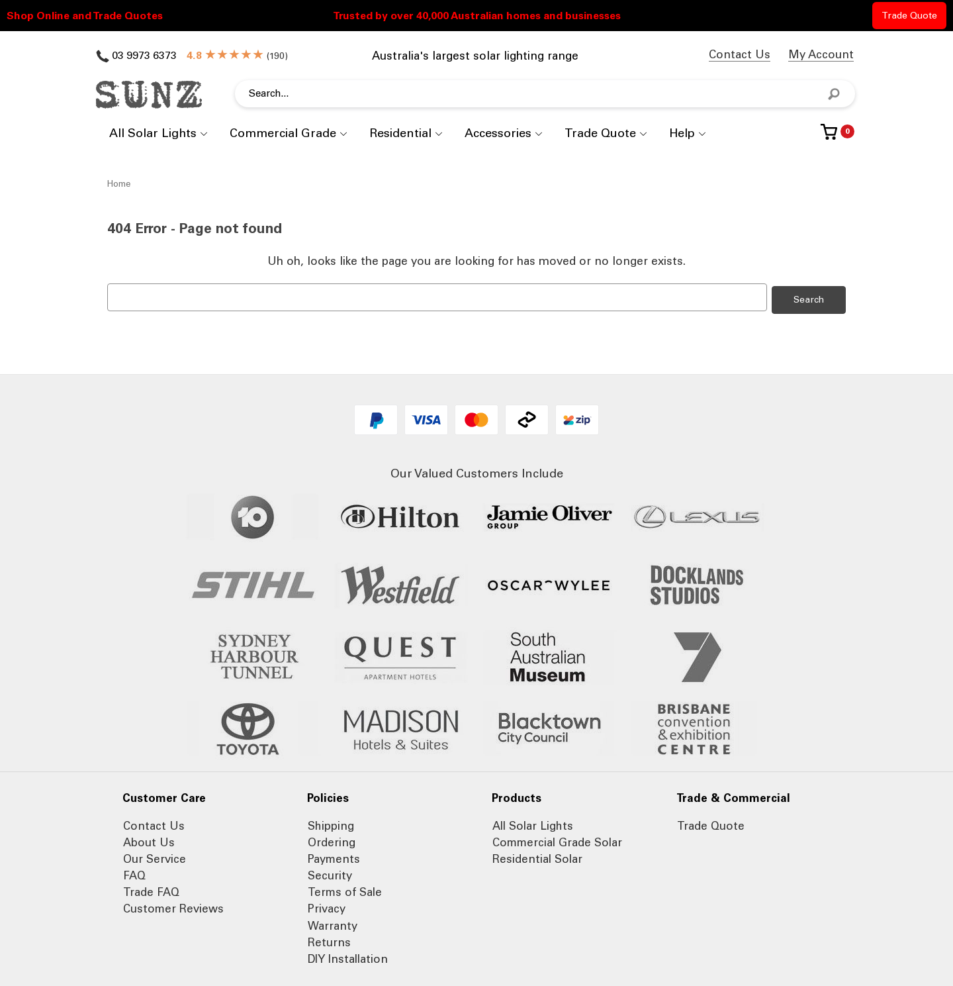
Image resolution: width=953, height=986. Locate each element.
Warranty (332, 923)
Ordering (331, 839)
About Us (149, 839)
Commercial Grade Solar (557, 839)
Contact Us (739, 54)
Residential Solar (537, 856)
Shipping (331, 823)
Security (330, 872)
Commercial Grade (283, 133)
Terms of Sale (345, 890)
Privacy (326, 906)
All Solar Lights (153, 133)
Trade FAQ (151, 890)
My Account (821, 54)
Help (682, 133)
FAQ (134, 872)
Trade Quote (909, 15)
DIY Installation (348, 956)
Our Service (154, 856)
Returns (329, 939)
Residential (400, 133)
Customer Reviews (173, 906)
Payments (334, 856)
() (237, 56)
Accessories (498, 133)
